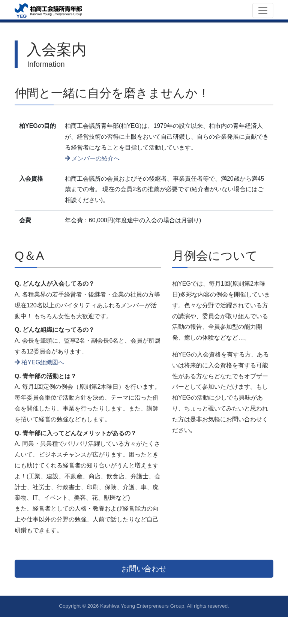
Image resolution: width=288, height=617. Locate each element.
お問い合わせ (144, 569)
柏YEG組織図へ (39, 362)
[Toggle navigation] (262, 10)
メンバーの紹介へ (92, 158)
